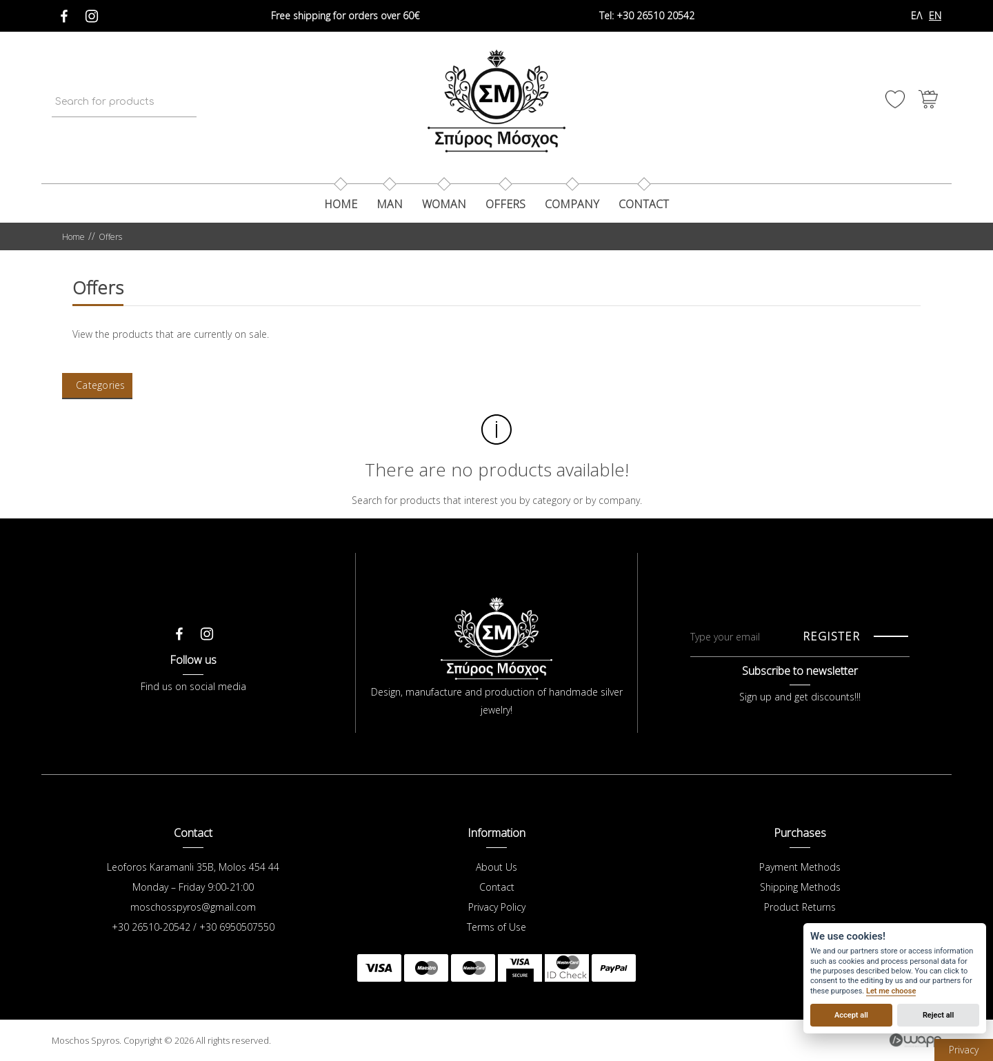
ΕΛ (916, 15)
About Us (496, 866)
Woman (444, 204)
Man (390, 204)
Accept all (851, 1015)
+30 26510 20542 (646, 15)
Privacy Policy (496, 906)
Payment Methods (800, 866)
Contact (496, 886)
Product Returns (800, 906)
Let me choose (891, 991)
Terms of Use (496, 926)
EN (935, 15)
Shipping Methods (800, 886)
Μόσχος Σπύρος (496, 101)
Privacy (964, 1049)
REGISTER (831, 636)
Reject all (938, 1015)
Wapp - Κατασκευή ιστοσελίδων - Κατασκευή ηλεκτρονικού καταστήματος (915, 1040)
